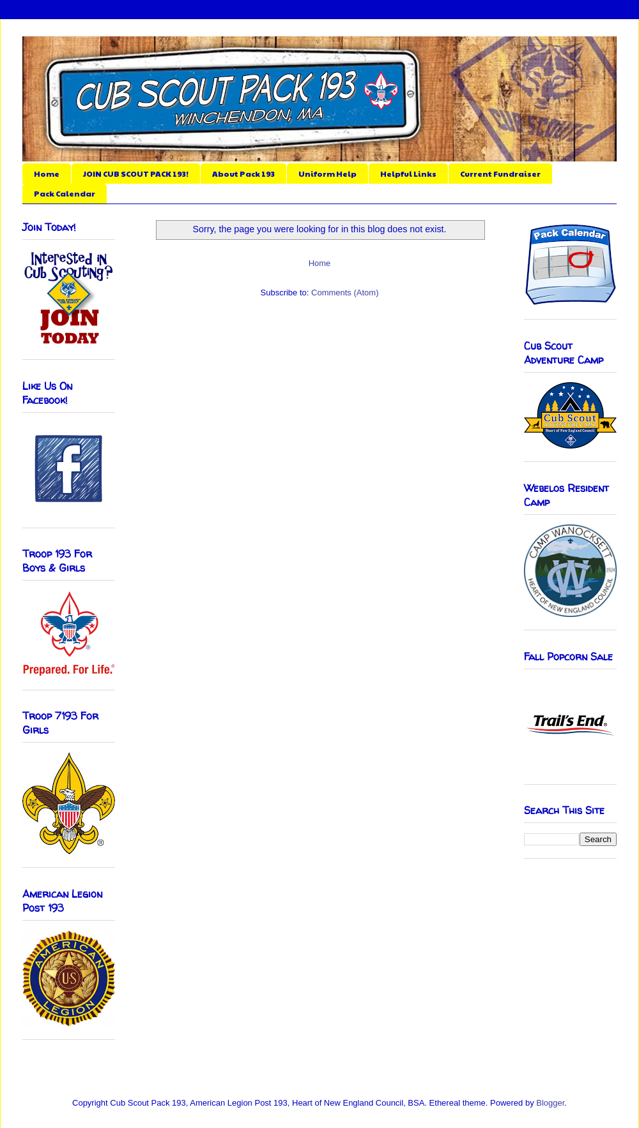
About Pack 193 (243, 173)
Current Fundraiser (500, 173)
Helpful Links (408, 173)
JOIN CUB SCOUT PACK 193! (136, 173)
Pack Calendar (64, 193)
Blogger (550, 1103)
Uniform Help (327, 173)
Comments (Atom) (344, 292)
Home (46, 173)
